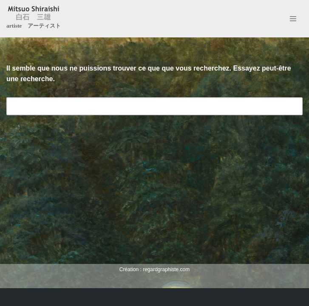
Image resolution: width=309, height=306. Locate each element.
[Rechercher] (144, 106)
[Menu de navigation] (293, 19)
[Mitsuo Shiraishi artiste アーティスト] (33, 18)
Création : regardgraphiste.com (154, 297)
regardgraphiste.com (166, 269)
